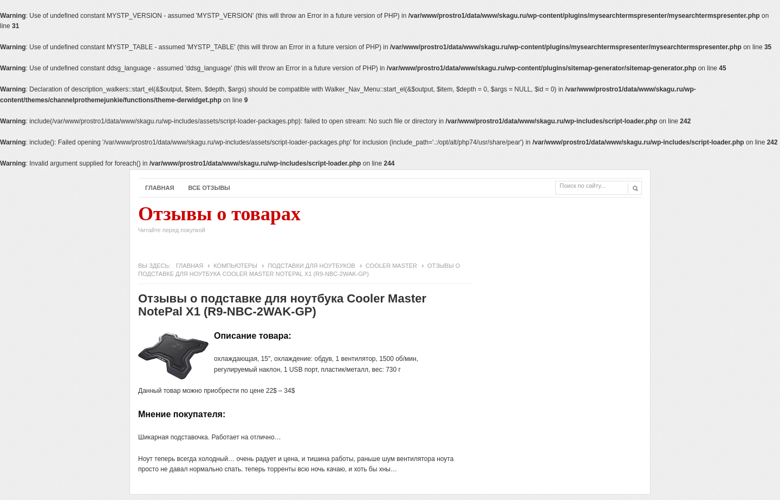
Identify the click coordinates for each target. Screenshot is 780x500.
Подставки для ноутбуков (311, 265)
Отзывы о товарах (219, 222)
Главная (159, 188)
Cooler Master (391, 265)
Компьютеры (235, 265)
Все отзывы (209, 188)
